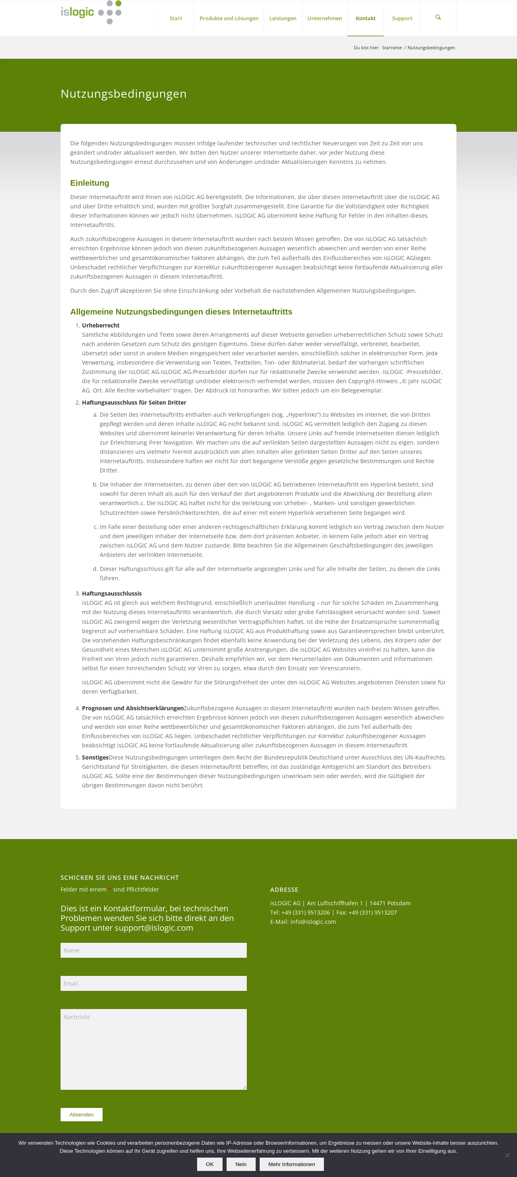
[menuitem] (176, 18)
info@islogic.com (313, 921)
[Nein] (507, 1155)
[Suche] (438, 18)
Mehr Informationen (292, 1164)
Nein (240, 1164)
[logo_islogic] (91, 18)
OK (210, 1164)
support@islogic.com (154, 927)
